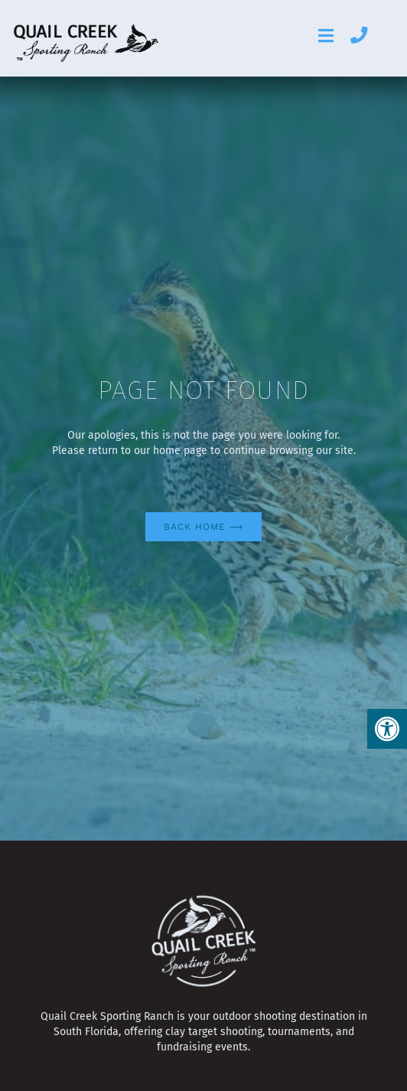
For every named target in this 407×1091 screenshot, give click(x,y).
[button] (387, 729)
